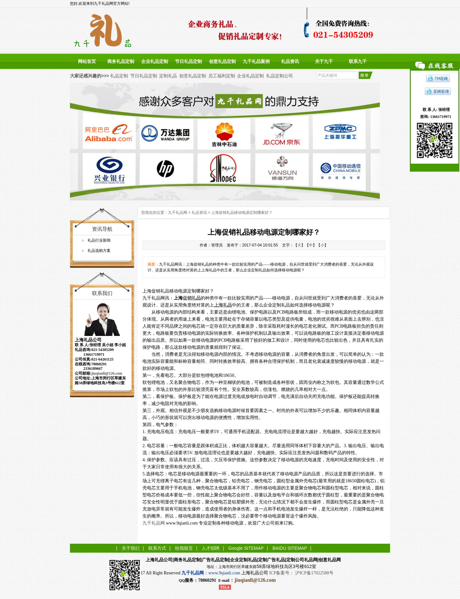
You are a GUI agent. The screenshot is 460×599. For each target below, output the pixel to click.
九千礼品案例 (256, 61)
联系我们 (102, 293)
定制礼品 (168, 75)
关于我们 (131, 548)
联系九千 (358, 61)
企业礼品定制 (154, 61)
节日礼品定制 (188, 61)
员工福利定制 (221, 75)
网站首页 (87, 61)
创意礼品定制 (222, 61)
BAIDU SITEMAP (289, 548)
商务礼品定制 (120, 61)
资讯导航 (102, 229)
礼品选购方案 (99, 250)
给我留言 (184, 548)
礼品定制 (119, 75)
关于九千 (324, 61)
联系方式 (157, 548)
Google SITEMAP (246, 548)
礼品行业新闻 (99, 240)
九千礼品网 (177, 212)
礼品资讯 (290, 61)
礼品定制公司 (279, 75)
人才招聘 (210, 548)
